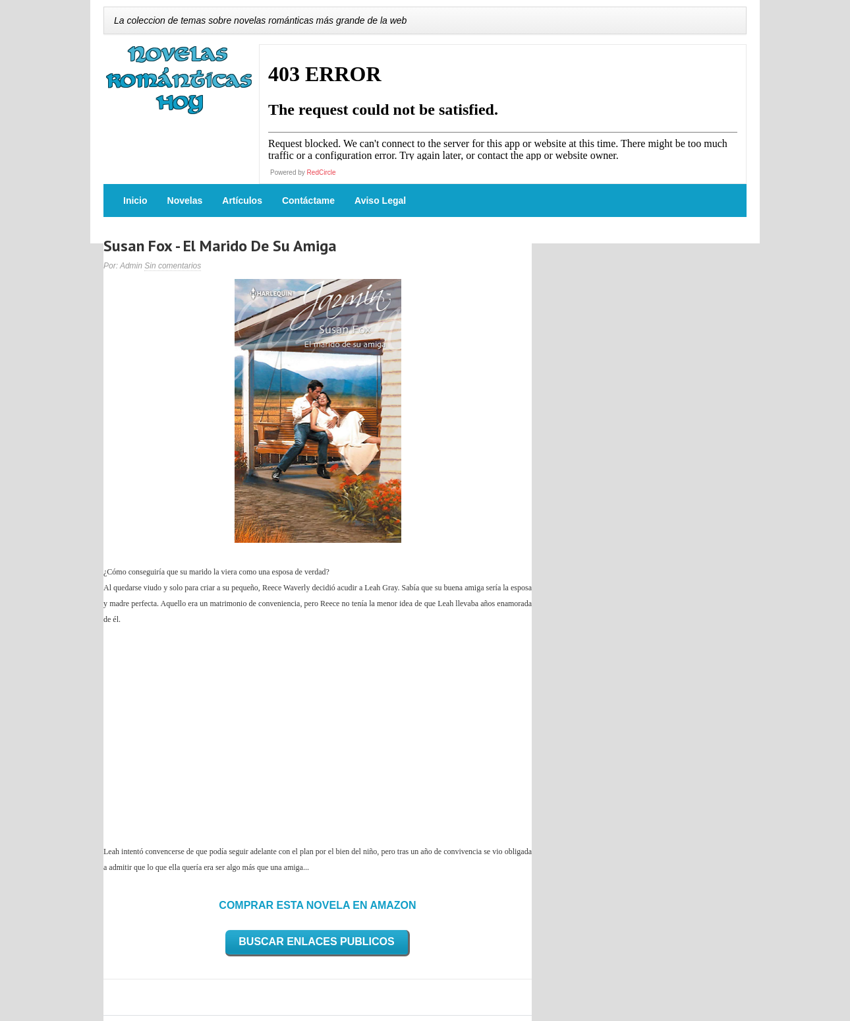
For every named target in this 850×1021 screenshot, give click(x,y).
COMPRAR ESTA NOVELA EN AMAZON (317, 905)
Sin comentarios (172, 265)
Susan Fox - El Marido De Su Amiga (220, 245)
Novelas (185, 200)
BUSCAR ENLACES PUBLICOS (316, 941)
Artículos (242, 200)
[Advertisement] (317, 735)
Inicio (135, 200)
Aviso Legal (380, 200)
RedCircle (321, 172)
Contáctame (308, 200)
